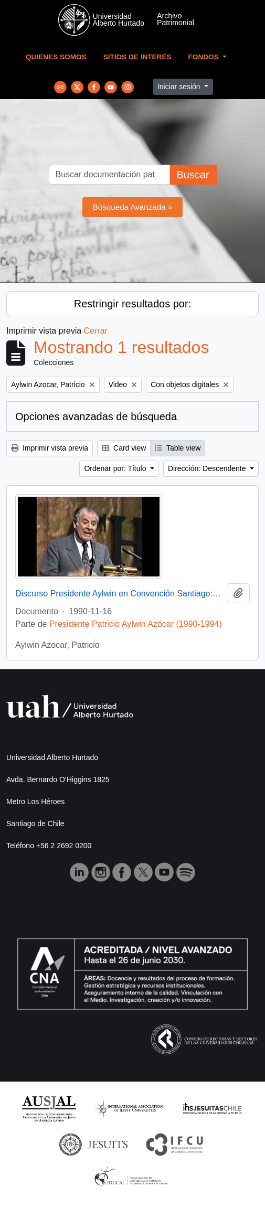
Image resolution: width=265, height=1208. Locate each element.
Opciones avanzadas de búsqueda (96, 416)
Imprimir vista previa (49, 448)
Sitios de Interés (137, 57)
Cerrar (96, 330)
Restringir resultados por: (132, 303)
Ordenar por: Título (116, 468)
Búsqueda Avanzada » (133, 206)
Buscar (192, 174)
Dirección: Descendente (208, 468)
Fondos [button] (204, 57)
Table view (177, 448)
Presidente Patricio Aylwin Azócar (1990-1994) (135, 623)
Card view (124, 448)
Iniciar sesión (180, 86)
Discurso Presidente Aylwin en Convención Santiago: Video (118, 593)
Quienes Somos (56, 57)
